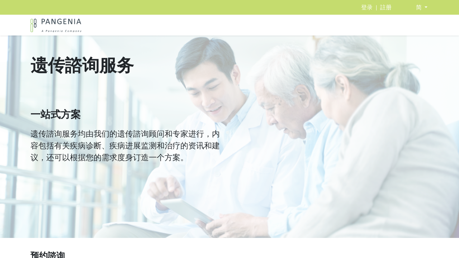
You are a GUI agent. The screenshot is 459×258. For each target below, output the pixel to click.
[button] (421, 7)
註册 (386, 7)
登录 (367, 7)
